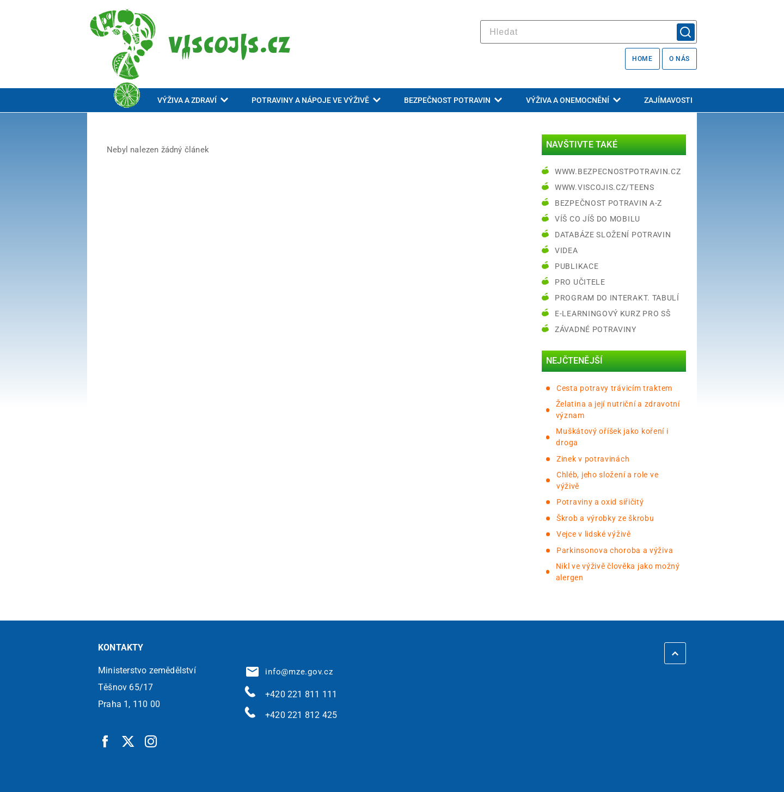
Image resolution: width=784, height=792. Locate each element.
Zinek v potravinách (592, 459)
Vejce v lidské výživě (593, 534)
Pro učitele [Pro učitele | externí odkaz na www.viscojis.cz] (580, 282)
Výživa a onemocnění (573, 100)
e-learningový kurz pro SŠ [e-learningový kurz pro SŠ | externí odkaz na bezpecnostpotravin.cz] (613, 313)
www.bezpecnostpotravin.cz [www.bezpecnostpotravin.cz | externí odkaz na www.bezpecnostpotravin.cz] (618, 171)
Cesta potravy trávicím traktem (614, 388)
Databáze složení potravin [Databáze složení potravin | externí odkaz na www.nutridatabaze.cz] (613, 234)
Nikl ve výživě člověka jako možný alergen (618, 572)
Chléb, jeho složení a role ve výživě (607, 480)
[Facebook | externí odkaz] (105, 741)
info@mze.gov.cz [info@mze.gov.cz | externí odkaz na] (289, 672)
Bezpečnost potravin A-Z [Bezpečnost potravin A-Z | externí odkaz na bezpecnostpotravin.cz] (608, 203)
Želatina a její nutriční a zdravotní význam (618, 410)
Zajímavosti (668, 100)
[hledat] (588, 32)
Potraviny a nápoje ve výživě (316, 100)
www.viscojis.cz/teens (604, 187)
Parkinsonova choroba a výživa (614, 550)
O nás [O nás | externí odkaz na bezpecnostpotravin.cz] (679, 59)
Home (642, 59)
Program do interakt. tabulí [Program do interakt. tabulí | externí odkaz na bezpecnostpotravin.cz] (617, 297)
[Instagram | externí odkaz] (151, 741)
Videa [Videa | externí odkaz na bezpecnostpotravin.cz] (566, 250)
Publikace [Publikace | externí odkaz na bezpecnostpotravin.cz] (576, 266)
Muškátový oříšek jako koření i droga (612, 437)
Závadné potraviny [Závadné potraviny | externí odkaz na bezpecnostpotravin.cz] (595, 329)
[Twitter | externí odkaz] (128, 741)
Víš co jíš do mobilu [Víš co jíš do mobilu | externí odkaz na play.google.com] (597, 218)
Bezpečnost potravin (453, 100)
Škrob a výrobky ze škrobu (605, 518)
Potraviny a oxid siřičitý (600, 502)
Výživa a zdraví (192, 100)
